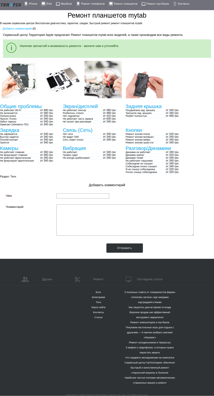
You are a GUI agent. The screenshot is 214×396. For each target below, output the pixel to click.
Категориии (98, 297)
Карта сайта (98, 307)
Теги (98, 302)
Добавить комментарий (17, 28)
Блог (98, 292)
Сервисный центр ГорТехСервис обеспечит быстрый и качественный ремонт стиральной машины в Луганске (150, 367)
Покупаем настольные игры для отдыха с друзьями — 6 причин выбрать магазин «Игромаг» (150, 332)
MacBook (66, 3)
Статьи (98, 317)
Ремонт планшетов (125, 3)
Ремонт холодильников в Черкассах (150, 342)
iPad (49, 3)
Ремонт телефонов (93, 3)
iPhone (33, 3)
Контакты (183, 3)
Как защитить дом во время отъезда (150, 307)
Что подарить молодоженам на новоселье (149, 357)
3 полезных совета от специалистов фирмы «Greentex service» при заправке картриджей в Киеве (149, 297)
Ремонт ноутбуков (157, 3)
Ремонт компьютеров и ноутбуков (149, 322)
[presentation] (31, 249)
